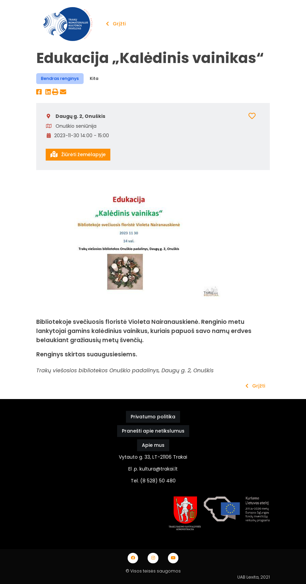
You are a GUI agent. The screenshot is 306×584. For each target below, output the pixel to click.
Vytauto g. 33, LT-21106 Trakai (153, 457)
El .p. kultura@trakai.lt (153, 468)
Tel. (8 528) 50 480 (153, 480)
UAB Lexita (248, 577)
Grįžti (116, 23)
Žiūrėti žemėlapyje (78, 154)
